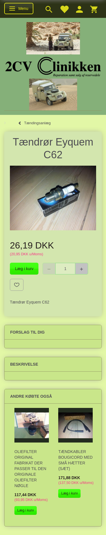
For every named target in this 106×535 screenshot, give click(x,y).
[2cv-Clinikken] (53, 66)
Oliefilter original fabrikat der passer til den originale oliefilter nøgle (30, 468)
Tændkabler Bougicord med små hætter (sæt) (75, 460)
